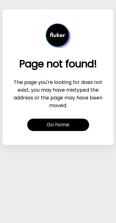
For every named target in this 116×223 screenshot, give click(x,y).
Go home (58, 124)
